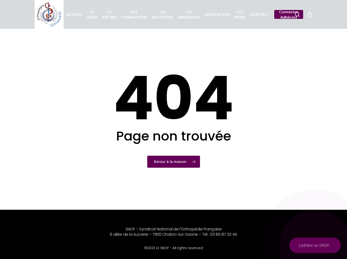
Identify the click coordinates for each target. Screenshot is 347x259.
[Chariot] (309, 14)
